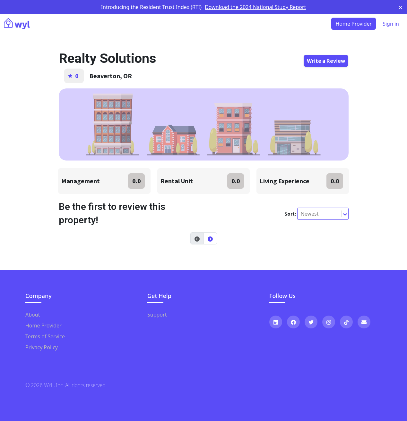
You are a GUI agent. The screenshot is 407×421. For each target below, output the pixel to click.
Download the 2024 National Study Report (255, 7)
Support (157, 314)
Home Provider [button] (353, 23)
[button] (210, 238)
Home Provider (43, 325)
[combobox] (301, 214)
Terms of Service (45, 336)
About (32, 314)
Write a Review (326, 61)
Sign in (391, 23)
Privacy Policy (41, 347)
